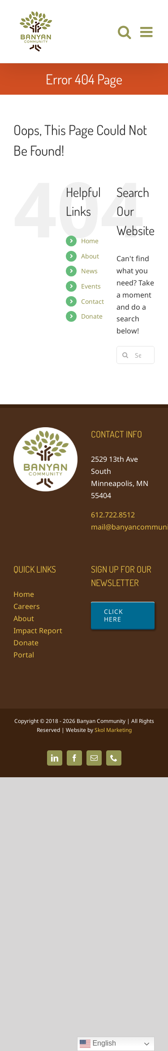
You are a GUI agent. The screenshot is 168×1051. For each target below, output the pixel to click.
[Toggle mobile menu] (147, 32)
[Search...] (135, 355)
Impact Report (37, 630)
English (98, 1043)
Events (91, 286)
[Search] (125, 355)
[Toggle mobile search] (124, 32)
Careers (26, 606)
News (89, 271)
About (90, 256)
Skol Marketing (113, 730)
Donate (92, 316)
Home (90, 240)
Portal (23, 655)
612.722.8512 (113, 515)
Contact (92, 301)
